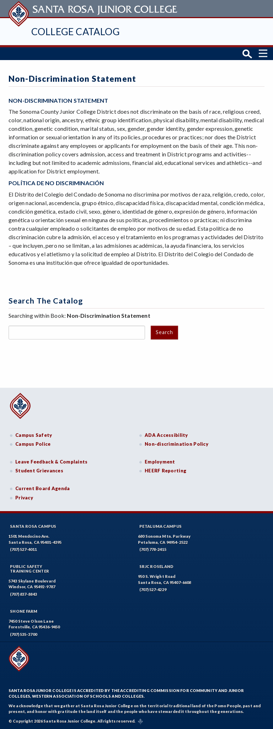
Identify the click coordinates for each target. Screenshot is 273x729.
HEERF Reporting (165, 470)
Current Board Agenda (42, 488)
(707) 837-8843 (23, 594)
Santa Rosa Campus (33, 526)
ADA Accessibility (166, 435)
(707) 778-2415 (152, 549)
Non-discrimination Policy (176, 444)
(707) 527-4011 (23, 549)
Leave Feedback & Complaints (51, 462)
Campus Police (33, 444)
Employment (160, 462)
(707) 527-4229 (152, 589)
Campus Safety (33, 435)
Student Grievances (39, 470)
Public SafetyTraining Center (29, 568)
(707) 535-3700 (23, 634)
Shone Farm (24, 611)
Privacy (24, 497)
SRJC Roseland (156, 566)
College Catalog (75, 31)
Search (164, 332)
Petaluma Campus (160, 526)
